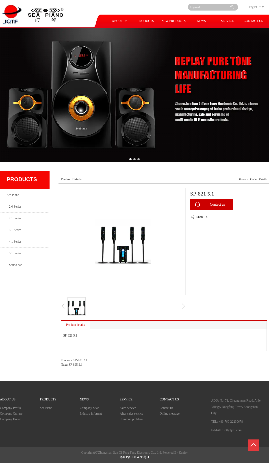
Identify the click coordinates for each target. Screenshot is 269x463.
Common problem (131, 419)
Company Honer (10, 419)
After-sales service (131, 413)
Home (242, 179)
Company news (89, 408)
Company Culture (11, 413)
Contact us (217, 204)
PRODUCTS (48, 399)
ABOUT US (7, 399)
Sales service (128, 408)
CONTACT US (169, 399)
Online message (170, 413)
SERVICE (126, 399)
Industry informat (91, 413)
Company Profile (11, 408)
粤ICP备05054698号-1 (134, 457)
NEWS (84, 399)
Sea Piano (46, 408)
